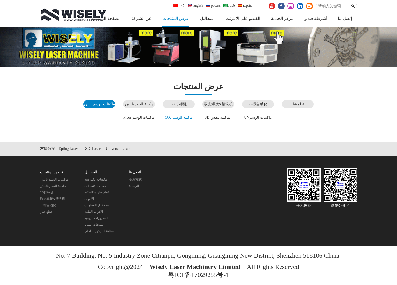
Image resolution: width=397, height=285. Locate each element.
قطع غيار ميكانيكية (96, 192)
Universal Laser (118, 149)
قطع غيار (298, 104)
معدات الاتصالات (95, 186)
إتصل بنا (345, 18)
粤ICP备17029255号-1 (198, 274)
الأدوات (89, 199)
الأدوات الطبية (93, 212)
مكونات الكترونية (95, 179)
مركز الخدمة (282, 18)
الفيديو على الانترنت (243, 18)
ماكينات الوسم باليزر (99, 104)
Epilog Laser (68, 149)
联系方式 (135, 179)
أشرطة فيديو (315, 18)
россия (213, 6)
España (245, 6)
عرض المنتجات (175, 18)
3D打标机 (179, 104)
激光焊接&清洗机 (218, 104)
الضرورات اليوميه (96, 218)
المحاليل (207, 18)
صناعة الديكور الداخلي (99, 231)
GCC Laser (91, 149)
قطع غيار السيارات (97, 205)
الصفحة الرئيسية (106, 18)
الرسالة (134, 186)
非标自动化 (258, 104)
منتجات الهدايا (93, 224)
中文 (179, 6)
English (195, 6)
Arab (229, 6)
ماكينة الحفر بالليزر (139, 104)
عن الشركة (141, 18)
